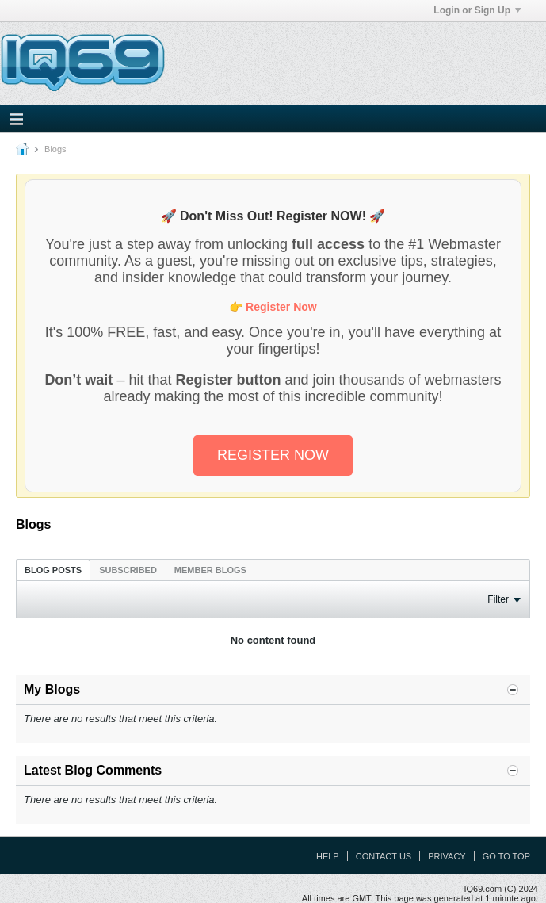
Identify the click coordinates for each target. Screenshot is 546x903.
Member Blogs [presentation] (210, 570)
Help (327, 856)
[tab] (53, 569)
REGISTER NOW (273, 455)
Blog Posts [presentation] (53, 570)
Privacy (446, 856)
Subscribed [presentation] (128, 570)
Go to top (506, 856)
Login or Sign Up (477, 10)
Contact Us (384, 856)
